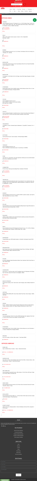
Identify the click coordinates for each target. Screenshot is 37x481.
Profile (14, 9)
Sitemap (30, 11)
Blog (19, 11)
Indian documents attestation (18, 430)
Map (4, 31)
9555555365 (6, 79)
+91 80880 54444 (7, 387)
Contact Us (6, 13)
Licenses (18, 447)
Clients (18, 449)
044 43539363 (6, 27)
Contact (22, 11)
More (15, 11)
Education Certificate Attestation (18, 435)
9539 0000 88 (6, 117)
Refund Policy (18, 452)
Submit (18, 474)
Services (24, 9)
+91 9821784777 (7, 172)
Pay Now (26, 11)
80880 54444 (19, 0)
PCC (11, 11)
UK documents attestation (18, 432)
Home (11, 9)
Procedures (30, 9)
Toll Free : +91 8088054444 (8, 352)
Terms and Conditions (18, 454)
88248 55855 (6, 105)
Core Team (19, 9)
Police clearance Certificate (18, 437)
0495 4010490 (6, 116)
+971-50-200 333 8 (7, 364)
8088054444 (6, 41)
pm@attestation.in (19, 2)
